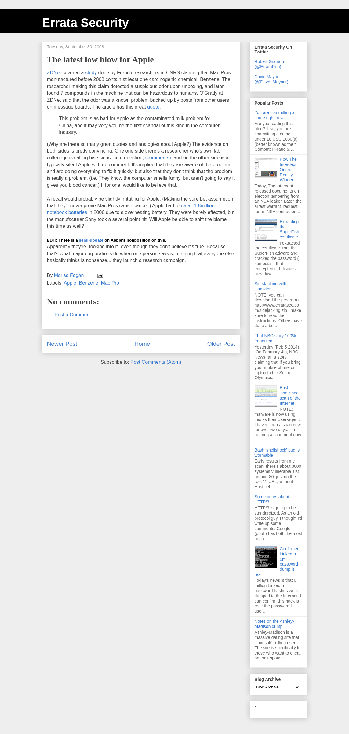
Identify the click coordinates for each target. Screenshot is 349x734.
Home (142, 344)
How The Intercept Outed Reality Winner (288, 169)
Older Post (221, 344)
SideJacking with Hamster (270, 286)
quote (153, 106)
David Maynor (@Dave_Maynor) (272, 79)
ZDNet (55, 72)
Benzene (88, 283)
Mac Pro (110, 283)
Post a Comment (73, 314)
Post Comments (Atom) (155, 362)
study (91, 72)
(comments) (158, 157)
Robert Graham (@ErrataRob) (269, 64)
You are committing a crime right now (275, 115)
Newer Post (62, 344)
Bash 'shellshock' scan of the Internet (290, 395)
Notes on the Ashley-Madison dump (274, 624)
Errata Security (85, 22)
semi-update (91, 240)
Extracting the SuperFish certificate (289, 229)
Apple (70, 283)
